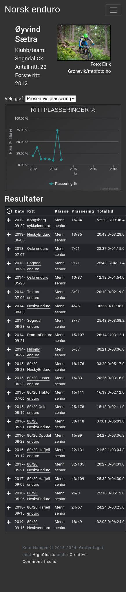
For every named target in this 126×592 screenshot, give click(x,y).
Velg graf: (14, 98)
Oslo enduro (37, 248)
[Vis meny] (113, 10)
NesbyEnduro (39, 234)
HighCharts (43, 554)
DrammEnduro (39, 334)
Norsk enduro (32, 9)
